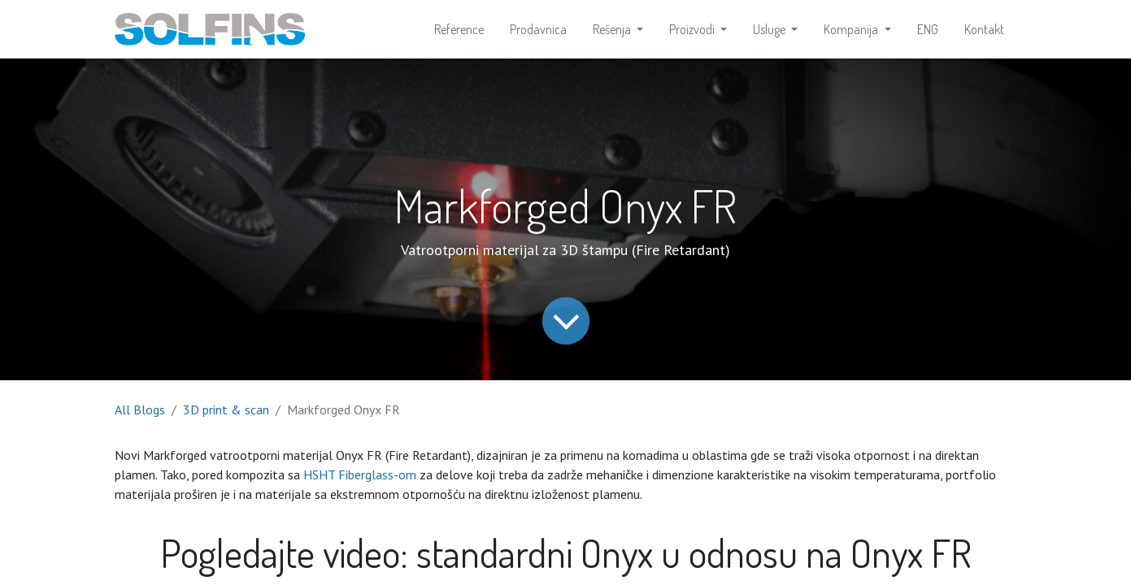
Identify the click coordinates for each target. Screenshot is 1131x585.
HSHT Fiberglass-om (359, 474)
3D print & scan (226, 409)
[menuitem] (459, 29)
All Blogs (140, 409)
